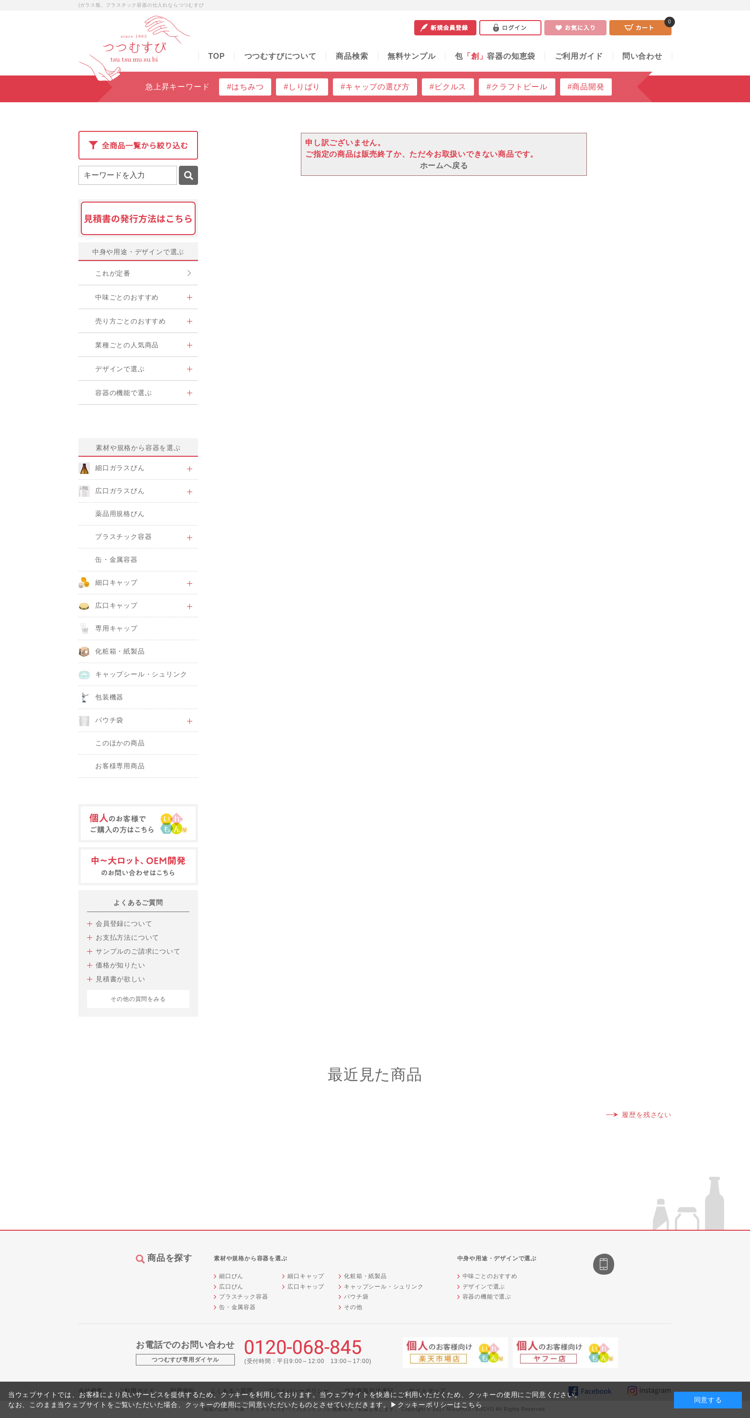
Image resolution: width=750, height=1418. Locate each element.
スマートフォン (604, 1265)
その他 (353, 1307)
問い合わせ (642, 56)
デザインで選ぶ (484, 1286)
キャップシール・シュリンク (383, 1286)
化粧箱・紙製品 (365, 1276)
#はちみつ (245, 87)
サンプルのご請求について (138, 951)
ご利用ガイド (579, 56)
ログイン (510, 27)
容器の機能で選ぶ (487, 1296)
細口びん (231, 1276)
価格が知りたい (120, 965)
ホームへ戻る (444, 165)
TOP (216, 56)
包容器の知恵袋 (495, 56)
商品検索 (352, 56)
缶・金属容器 (237, 1307)
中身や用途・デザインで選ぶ (138, 252)
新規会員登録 (445, 27)
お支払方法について (127, 937)
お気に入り (575, 27)
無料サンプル (411, 56)
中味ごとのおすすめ (490, 1276)
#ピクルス (448, 87)
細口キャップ (305, 1276)
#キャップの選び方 (375, 87)
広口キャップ (305, 1286)
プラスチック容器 (243, 1296)
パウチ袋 (356, 1296)
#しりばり (302, 87)
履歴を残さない (647, 1114)
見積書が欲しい (120, 979)
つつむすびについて (280, 56)
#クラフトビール (516, 87)
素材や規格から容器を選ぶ (138, 447)
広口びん (231, 1286)
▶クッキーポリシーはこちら (436, 1404)
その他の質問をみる (137, 999)
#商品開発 (586, 87)
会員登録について (124, 923)
